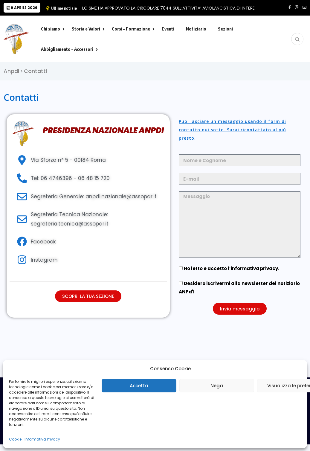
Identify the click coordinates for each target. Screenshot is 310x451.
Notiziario (196, 28)
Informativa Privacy (42, 439)
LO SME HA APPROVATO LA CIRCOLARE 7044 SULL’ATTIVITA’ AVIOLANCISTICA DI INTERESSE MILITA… (180, 8)
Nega (216, 386)
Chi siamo (50, 28)
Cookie (15, 439)
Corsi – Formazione (131, 28)
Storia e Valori (86, 28)
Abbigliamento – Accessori (67, 49)
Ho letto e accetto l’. (232, 268)
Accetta (139, 386)
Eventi (168, 28)
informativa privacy (255, 268)
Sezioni (225, 28)
